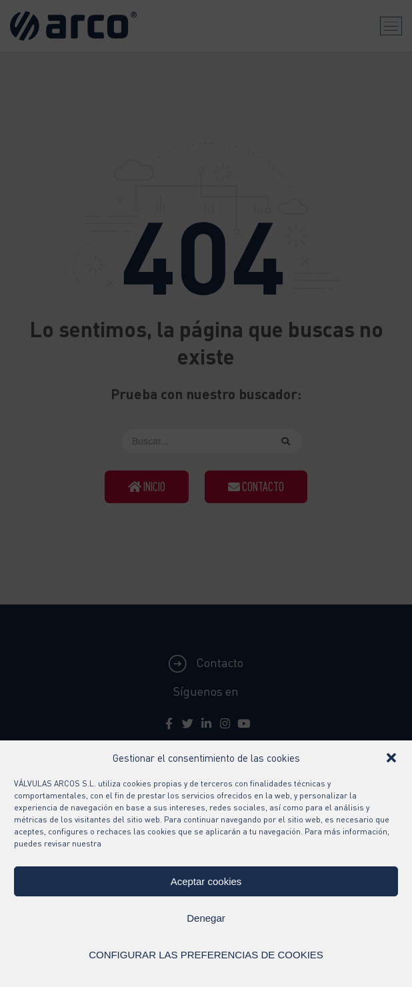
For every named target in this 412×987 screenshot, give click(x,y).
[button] (391, 757)
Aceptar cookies (206, 881)
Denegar (206, 918)
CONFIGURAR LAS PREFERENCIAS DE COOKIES (206, 954)
